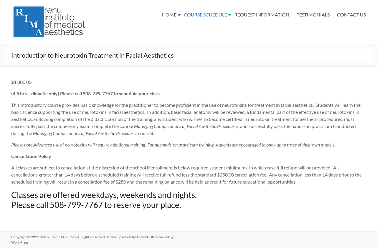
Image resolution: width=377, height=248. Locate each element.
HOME (169, 14)
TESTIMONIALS (313, 14)
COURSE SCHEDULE (205, 14)
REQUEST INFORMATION (261, 14)
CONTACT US (351, 14)
